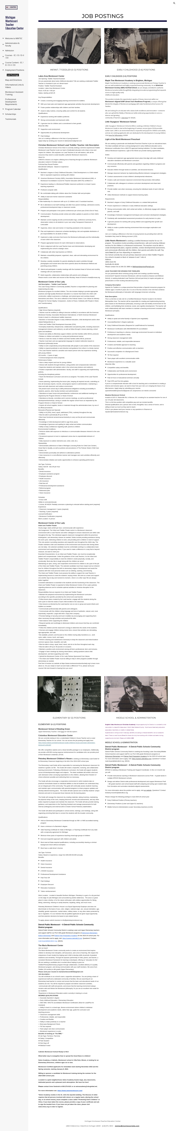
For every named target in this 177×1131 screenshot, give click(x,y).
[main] (102, 16)
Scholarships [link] (10, 114)
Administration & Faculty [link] (12, 44)
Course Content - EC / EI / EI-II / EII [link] (14, 63)
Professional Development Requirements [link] (11, 101)
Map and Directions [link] (13, 80)
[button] (174, 3)
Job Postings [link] (12, 75)
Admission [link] (9, 50)
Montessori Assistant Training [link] (14, 93)
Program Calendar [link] (13, 109)
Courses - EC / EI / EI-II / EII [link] (14, 56)
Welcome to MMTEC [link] (13, 38)
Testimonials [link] (10, 119)
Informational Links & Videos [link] (14, 86)
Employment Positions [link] (14, 70)
